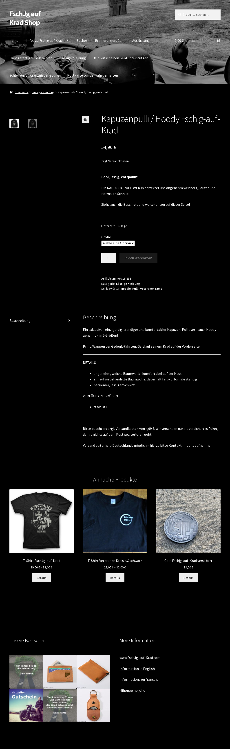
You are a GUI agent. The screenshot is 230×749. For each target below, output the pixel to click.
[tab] (41, 320)
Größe (106, 237)
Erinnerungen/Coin (109, 40)
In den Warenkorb (138, 258)
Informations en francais (138, 679)
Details (41, 578)
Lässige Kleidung (73, 58)
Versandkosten (118, 161)
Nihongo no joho (132, 690)
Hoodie (126, 289)
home (13, 40)
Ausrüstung (141, 40)
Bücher (81, 40)
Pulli (135, 289)
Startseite (21, 92)
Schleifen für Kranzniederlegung (34, 75)
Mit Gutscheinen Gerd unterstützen (121, 58)
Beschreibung (20, 320)
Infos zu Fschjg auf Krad (44, 40)
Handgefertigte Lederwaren (30, 58)
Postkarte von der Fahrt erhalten (92, 75)
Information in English (137, 668)
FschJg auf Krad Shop (25, 18)
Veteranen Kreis (151, 289)
